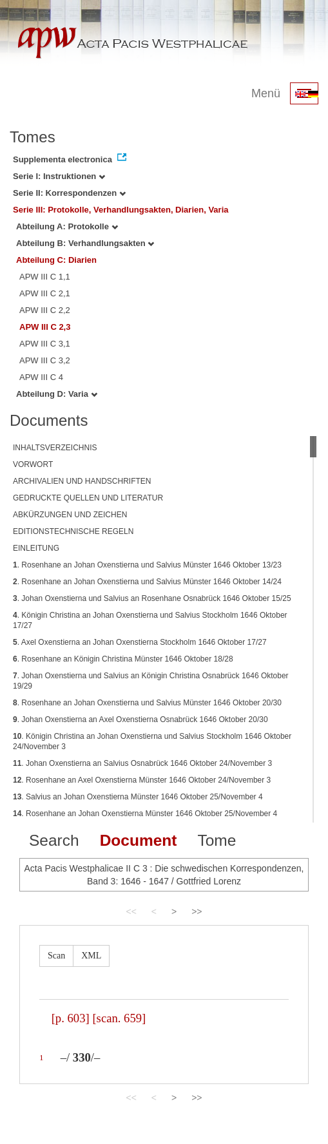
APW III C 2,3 (44, 327)
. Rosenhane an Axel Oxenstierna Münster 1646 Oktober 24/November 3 (142, 780)
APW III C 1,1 (44, 276)
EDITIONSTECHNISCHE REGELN (73, 531)
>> (196, 911)
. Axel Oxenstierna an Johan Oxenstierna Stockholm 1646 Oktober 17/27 (140, 642)
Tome (216, 840)
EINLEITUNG (36, 548)
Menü (265, 93)
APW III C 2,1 (44, 293)
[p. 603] (71, 1018)
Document (138, 840)
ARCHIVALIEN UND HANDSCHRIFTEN (82, 481)
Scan (56, 955)
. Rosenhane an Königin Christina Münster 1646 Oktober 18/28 (123, 658)
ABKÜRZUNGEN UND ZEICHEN (70, 514)
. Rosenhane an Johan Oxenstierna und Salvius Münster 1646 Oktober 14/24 (147, 581)
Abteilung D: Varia (56, 394)
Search (54, 840)
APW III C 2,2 (44, 310)
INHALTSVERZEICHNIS (55, 447)
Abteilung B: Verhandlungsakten (85, 243)
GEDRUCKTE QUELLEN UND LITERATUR (88, 497)
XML (91, 955)
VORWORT (33, 464)
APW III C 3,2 (44, 360)
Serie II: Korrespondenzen (69, 193)
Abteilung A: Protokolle (67, 226)
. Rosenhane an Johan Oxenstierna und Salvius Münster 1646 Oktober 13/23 (147, 564)
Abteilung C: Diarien (56, 260)
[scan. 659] (119, 1018)
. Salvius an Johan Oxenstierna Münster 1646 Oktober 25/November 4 (138, 796)
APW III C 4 (41, 377)
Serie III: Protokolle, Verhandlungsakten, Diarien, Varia (121, 209)
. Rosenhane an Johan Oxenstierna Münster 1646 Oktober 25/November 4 (145, 813)
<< (131, 911)
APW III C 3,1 (44, 343)
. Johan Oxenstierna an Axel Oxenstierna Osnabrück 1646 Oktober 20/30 (140, 719)
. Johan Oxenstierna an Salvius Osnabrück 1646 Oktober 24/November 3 (142, 763)
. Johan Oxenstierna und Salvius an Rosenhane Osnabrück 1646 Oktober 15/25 (152, 598)
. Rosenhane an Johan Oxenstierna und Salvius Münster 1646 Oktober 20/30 (147, 702)
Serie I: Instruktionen (59, 176)
